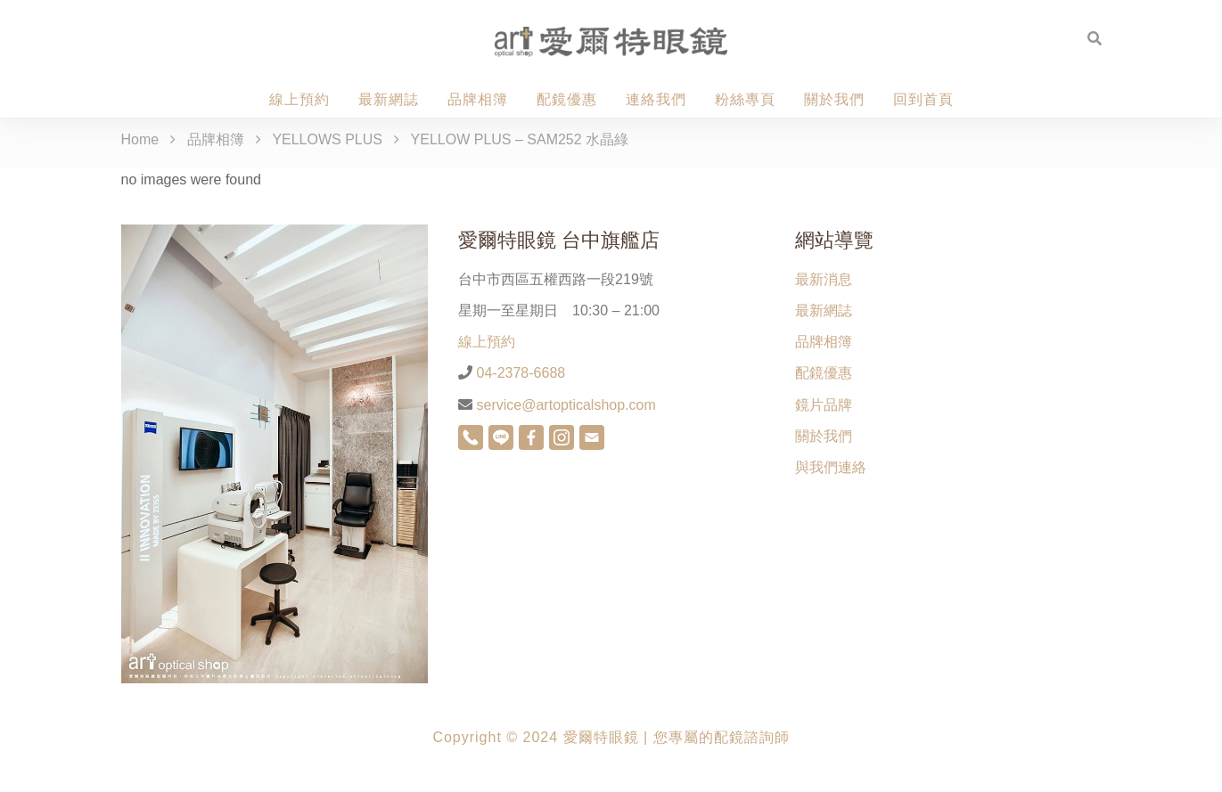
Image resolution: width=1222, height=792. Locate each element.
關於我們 (834, 99)
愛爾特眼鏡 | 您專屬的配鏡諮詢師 (676, 737)
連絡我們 (656, 99)
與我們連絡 (830, 467)
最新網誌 (388, 99)
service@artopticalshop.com (564, 404)
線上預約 (299, 99)
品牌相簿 (477, 99)
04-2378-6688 (518, 372)
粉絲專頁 (745, 99)
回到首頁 (923, 99)
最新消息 (823, 279)
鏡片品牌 (823, 404)
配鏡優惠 (567, 99)
